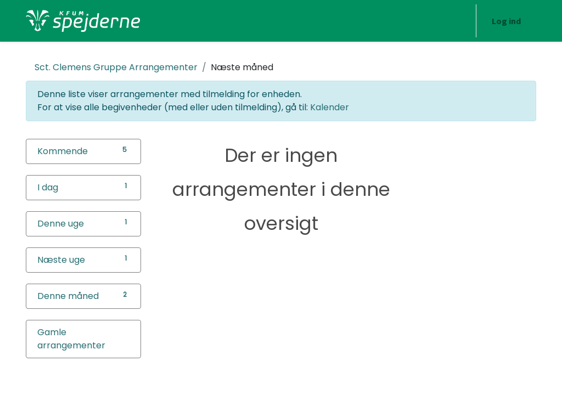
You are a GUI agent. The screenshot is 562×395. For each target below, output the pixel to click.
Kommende (62, 151)
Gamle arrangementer (71, 339)
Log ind (506, 20)
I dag (47, 187)
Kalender (329, 107)
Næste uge (61, 259)
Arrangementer (116, 67)
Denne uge (60, 223)
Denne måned (68, 296)
